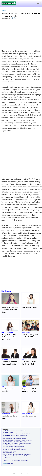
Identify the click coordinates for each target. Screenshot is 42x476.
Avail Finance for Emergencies (20, 435)
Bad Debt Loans (6, 457)
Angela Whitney (7, 18)
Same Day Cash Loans (8, 430)
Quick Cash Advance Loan (8, 452)
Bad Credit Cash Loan (7, 433)
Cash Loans (5, 305)
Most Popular (6, 291)
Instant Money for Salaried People (16, 446)
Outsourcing (5, 359)
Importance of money (29, 307)
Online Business (26, 332)
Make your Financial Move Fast (17, 444)
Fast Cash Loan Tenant (8, 449)
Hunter (24, 362)
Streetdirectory (18, 473)
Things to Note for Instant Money (21, 460)
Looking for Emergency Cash (19, 430)
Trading (24, 386)
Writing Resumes (6, 413)
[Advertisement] (18, 35)
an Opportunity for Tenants (20, 449)
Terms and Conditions (25, 473)
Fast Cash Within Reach (21, 441)
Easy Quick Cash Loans (12, 13)
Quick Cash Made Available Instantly (23, 454)
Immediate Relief (23, 455)
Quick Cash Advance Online (9, 441)
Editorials (4, 10)
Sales (23, 359)
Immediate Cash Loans (8, 460)
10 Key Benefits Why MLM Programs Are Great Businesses (9, 337)
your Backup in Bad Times (25, 443)
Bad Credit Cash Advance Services (10, 443)
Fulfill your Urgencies (21, 438)
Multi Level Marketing (7, 332)
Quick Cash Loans (7, 437)
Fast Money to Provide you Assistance (19, 437)
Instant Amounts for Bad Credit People (21, 433)
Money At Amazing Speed (15, 447)
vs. (28, 362)
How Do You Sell (27, 364)
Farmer (32, 362)
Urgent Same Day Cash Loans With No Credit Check (10, 310)
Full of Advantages (25, 458)
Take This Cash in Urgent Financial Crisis (22, 440)
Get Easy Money (12, 438)
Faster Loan (15, 455)
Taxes (3, 386)
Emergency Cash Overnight (9, 454)
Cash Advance (6, 447)
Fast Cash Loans (6, 444)
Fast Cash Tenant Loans (8, 432)
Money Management (27, 305)
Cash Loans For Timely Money (9, 451)
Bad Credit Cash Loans (8, 440)
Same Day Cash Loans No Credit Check (11, 458)
